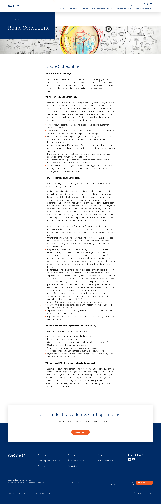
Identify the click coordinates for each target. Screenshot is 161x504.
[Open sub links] (49, 455)
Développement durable (49, 460)
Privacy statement (24, 493)
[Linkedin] (129, 459)
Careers (113, 4)
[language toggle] (139, 4)
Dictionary (13, 20)
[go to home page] (13, 6)
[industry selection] (124, 483)
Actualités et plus (105, 460)
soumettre (144, 483)
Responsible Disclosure (44, 493)
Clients (101, 455)
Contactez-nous (123, 4)
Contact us (80, 432)
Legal (33, 493)
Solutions (72, 455)
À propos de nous (76, 460)
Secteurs (42, 455)
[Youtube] (133, 459)
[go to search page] (151, 4)
